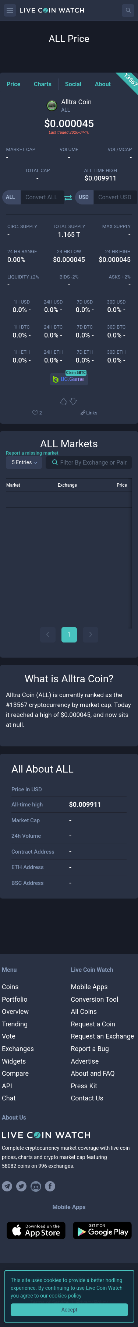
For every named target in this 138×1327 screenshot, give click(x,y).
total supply (69, 226)
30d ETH (116, 352)
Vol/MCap (119, 149)
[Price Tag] (13, 84)
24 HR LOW (69, 251)
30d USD (116, 302)
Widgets (14, 1061)
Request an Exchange (102, 1036)
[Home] (69, 1135)
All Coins (84, 1011)
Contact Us (87, 1098)
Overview (15, 1011)
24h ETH (53, 352)
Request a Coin (93, 1024)
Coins (10, 987)
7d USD (85, 302)
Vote (8, 1036)
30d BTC (116, 327)
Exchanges (18, 1049)
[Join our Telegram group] (8, 1186)
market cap (21, 149)
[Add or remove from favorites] (48, 413)
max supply (116, 226)
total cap (37, 170)
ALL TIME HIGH (100, 170)
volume (69, 149)
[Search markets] (52, 462)
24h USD (53, 302)
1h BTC (22, 327)
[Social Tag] (73, 84)
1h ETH (22, 352)
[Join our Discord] (36, 1186)
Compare (15, 1073)
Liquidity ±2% (23, 277)
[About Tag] (103, 84)
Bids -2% (69, 277)
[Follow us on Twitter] (21, 1186)
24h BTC (53, 327)
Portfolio (14, 999)
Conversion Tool (94, 999)
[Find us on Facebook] (50, 1186)
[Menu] (10, 10)
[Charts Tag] (43, 84)
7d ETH (85, 352)
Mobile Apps (89, 987)
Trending (15, 1024)
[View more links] (88, 413)
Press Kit (84, 1086)
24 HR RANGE (22, 251)
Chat (8, 1098)
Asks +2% (120, 277)
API (7, 1086)
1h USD (22, 302)
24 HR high (118, 251)
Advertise (85, 1061)
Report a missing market (32, 453)
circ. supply (22, 226)
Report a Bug (90, 1049)
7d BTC (85, 327)
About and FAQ (93, 1073)
